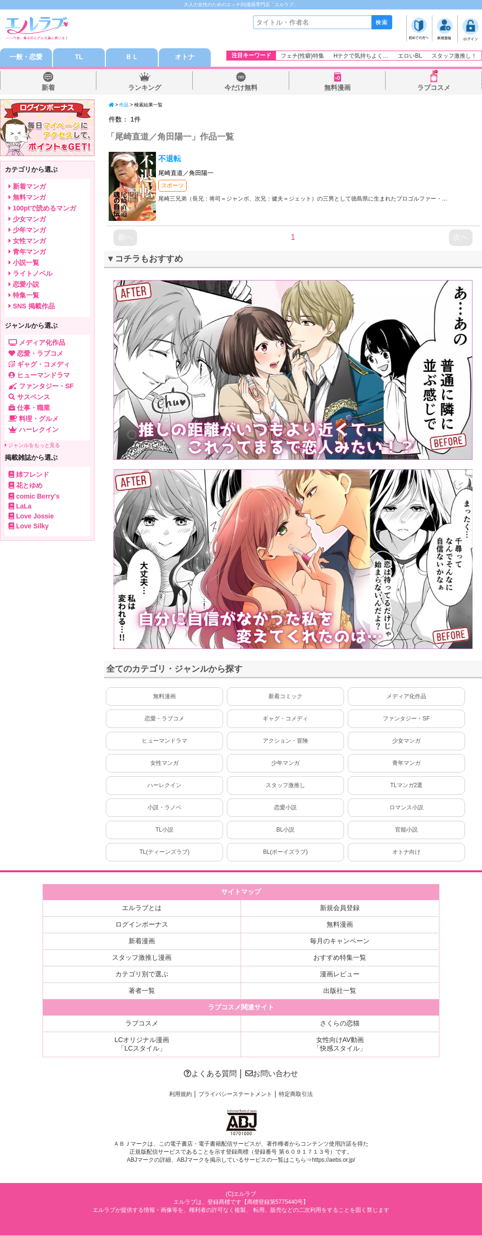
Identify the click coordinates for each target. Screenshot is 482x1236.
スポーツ (172, 186)
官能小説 (406, 830)
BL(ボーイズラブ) (285, 852)
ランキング (144, 88)
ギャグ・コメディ (285, 719)
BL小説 (285, 830)
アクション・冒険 (285, 741)
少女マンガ (406, 741)
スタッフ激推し (285, 785)
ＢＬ (131, 57)
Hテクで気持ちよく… (361, 56)
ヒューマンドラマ (164, 741)
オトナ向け (406, 852)
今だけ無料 (241, 88)
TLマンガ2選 (406, 785)
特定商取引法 (296, 1094)
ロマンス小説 (406, 808)
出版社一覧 (339, 991)
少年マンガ (285, 763)
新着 (48, 88)
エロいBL (410, 56)
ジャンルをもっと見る (32, 445)
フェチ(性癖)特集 (302, 56)
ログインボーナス (141, 925)
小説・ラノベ (164, 808)
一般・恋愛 (26, 57)
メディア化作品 (406, 696)
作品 (124, 105)
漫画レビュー (340, 974)
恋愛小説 (285, 808)
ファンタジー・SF (406, 719)
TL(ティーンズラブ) (164, 852)
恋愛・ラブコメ (164, 719)
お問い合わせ (271, 1074)
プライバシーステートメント (235, 1094)
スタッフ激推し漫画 (142, 958)
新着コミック (285, 696)
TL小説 (164, 830)
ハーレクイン (164, 785)
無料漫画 (337, 88)
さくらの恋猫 (340, 1023)
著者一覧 (142, 991)
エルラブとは (142, 908)
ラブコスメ (433, 88)
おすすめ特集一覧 (339, 958)
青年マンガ (406, 763)
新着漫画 (142, 941)
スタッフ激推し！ (454, 56)
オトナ (185, 57)
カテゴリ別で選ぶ (141, 974)
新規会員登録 (340, 908)
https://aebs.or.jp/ (333, 1160)
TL (79, 57)
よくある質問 (210, 1074)
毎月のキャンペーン (340, 941)
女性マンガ (164, 763)
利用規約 (180, 1094)
